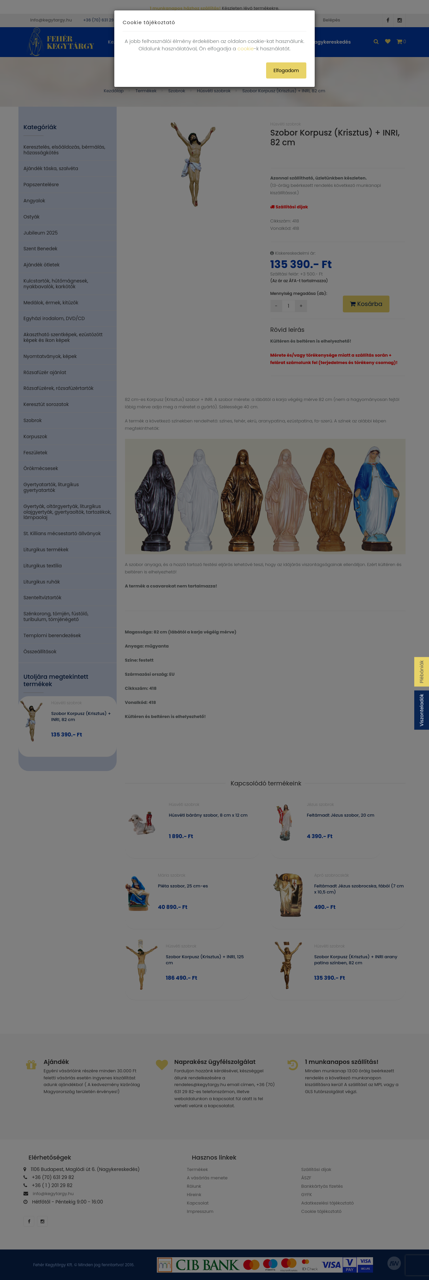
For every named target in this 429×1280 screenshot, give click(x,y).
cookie (246, 48)
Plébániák (421, 671)
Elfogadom (286, 70)
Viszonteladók (421, 710)
